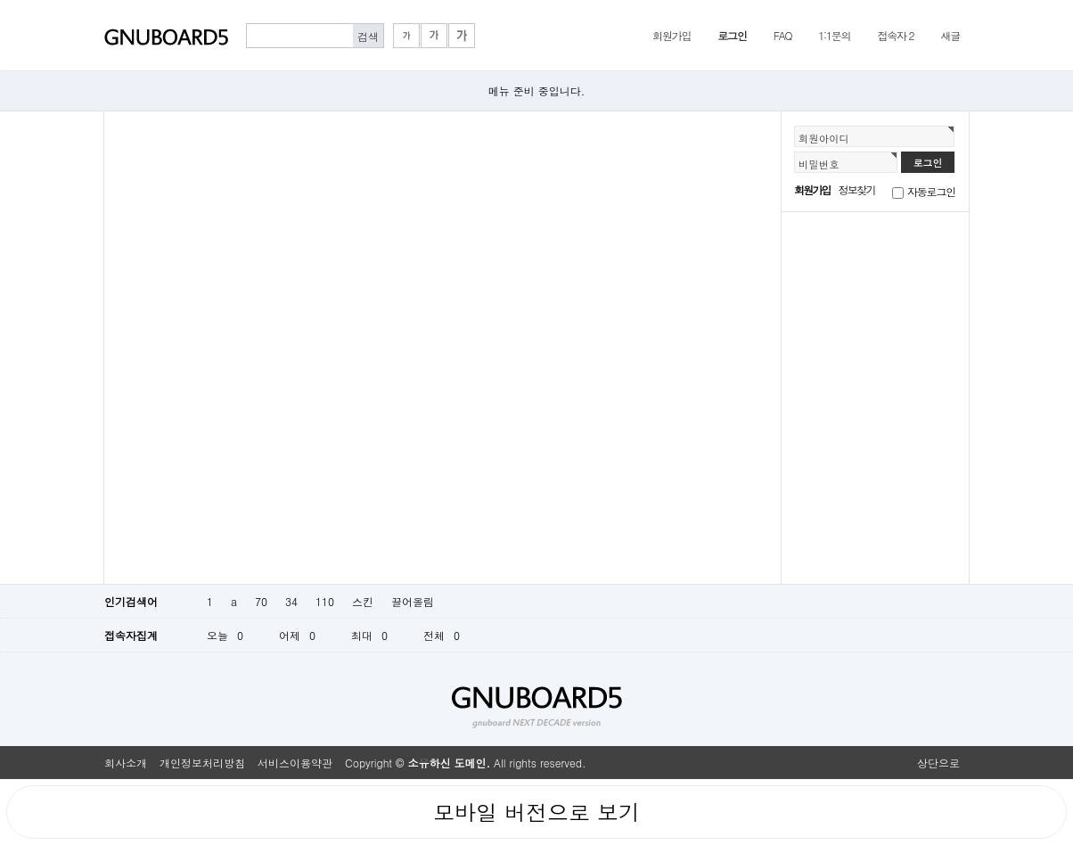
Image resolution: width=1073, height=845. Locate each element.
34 (291, 601)
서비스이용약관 (295, 762)
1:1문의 (834, 35)
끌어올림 (412, 601)
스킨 (362, 601)
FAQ (783, 35)
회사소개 (125, 762)
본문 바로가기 (0, 0)
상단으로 (938, 762)
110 (324, 601)
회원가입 (671, 35)
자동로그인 (931, 191)
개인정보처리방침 (202, 762)
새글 (950, 35)
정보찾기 (857, 189)
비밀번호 (819, 164)
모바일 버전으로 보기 (536, 812)
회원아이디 (824, 138)
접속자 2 (895, 35)
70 (261, 601)
